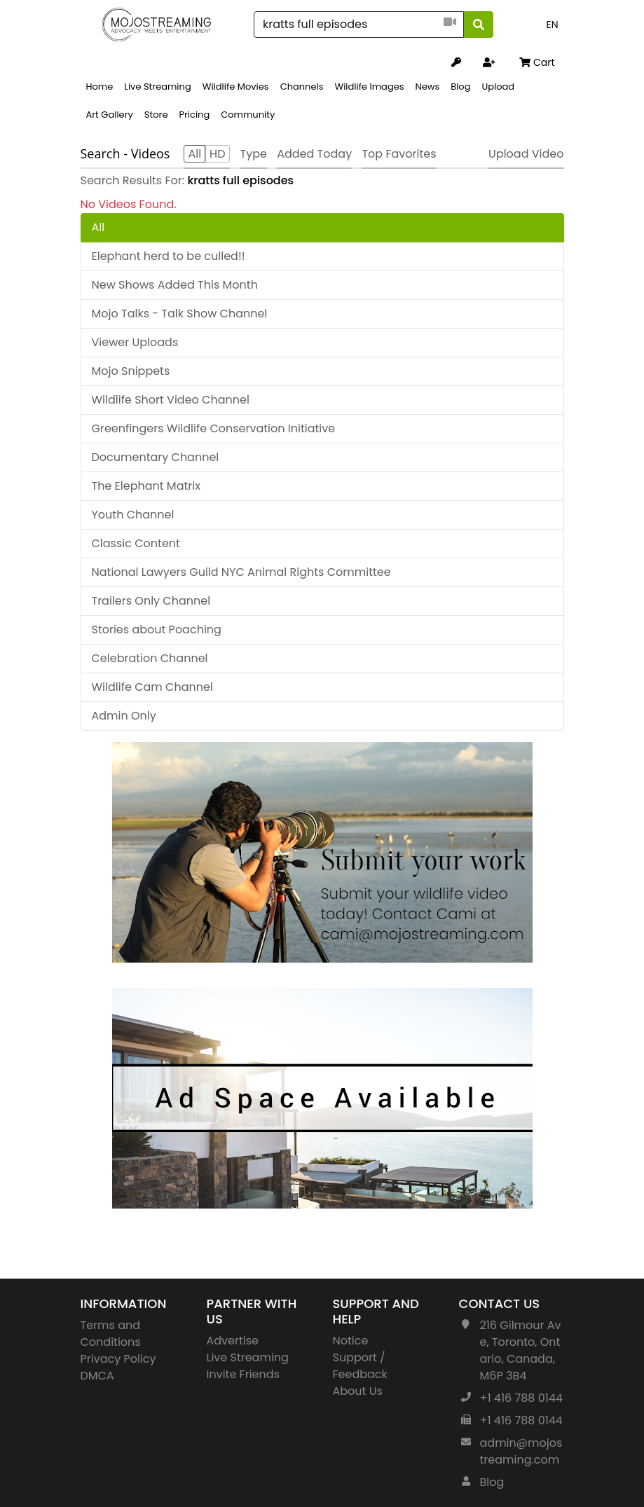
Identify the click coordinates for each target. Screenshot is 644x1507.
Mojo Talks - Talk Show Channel (180, 313)
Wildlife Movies (236, 86)
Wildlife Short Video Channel (170, 400)
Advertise (233, 1341)
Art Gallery (109, 114)
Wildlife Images (369, 86)
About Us (358, 1391)
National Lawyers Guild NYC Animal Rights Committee (241, 572)
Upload (497, 86)
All (98, 227)
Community (248, 114)
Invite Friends (243, 1374)
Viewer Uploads (135, 342)
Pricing (194, 114)
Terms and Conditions (111, 1333)
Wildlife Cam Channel (152, 687)
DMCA (97, 1376)
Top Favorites (399, 154)
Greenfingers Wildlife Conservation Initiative (214, 428)
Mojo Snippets (131, 371)
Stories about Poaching (156, 629)
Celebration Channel (150, 658)
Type (253, 154)
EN (552, 25)
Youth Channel (133, 515)
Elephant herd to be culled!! (168, 256)
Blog (460, 86)
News (428, 86)
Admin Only (124, 716)
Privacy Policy (118, 1359)
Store (156, 114)
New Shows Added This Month (175, 285)
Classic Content (136, 543)
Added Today (314, 154)
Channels (302, 86)
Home (100, 86)
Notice (351, 1341)
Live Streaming (157, 86)
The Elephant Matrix (146, 486)
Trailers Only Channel (151, 601)
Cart (536, 62)
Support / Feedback (360, 1365)
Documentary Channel (155, 457)
